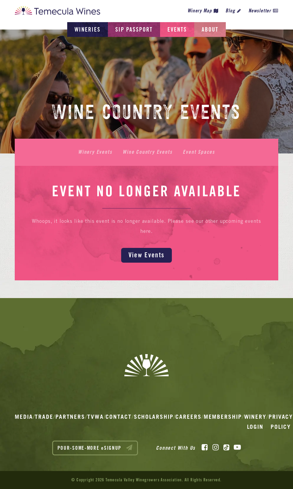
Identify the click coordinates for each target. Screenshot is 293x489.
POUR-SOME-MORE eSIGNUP (95, 447)
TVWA (95, 416)
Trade (44, 416)
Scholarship (154, 416)
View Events (146, 255)
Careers (188, 416)
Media (24, 416)
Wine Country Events (147, 152)
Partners (70, 416)
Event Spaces (199, 152)
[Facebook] (205, 447)
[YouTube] (237, 447)
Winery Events (95, 152)
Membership (223, 416)
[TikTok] (226, 447)
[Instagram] (216, 447)
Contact (118, 416)
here (145, 231)
